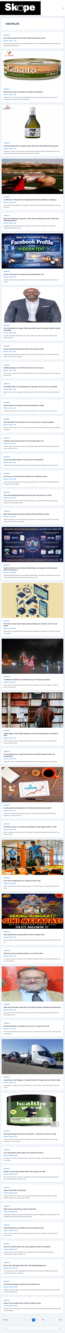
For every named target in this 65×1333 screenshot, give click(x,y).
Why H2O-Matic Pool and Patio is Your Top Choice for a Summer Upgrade (29, 422)
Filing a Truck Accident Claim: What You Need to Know (22, 1303)
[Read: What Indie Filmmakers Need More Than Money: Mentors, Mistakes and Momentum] (32, 984)
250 (43, 1320)
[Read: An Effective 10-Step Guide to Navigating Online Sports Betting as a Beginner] (32, 176)
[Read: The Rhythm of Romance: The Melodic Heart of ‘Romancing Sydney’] (32, 656)
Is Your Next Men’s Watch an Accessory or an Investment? (23, 460)
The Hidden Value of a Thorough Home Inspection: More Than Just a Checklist (30, 387)
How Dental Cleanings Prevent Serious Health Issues (22, 1284)
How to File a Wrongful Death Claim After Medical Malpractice (25, 1265)
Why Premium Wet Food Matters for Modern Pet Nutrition (23, 92)
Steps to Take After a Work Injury (15, 1190)
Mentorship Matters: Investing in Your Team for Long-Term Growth (26, 1026)
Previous (5, 1320)
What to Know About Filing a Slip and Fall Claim (20, 1209)
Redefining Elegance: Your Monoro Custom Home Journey (24, 368)
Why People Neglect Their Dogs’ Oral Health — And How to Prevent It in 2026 (30, 1134)
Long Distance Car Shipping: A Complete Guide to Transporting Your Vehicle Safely (32, 1080)
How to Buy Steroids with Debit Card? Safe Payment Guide (24, 349)
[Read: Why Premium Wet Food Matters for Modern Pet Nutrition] (32, 68)
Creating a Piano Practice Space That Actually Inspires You (24, 441)
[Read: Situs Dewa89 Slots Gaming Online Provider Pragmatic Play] (32, 911)
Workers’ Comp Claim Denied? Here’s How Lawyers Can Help (24, 1171)
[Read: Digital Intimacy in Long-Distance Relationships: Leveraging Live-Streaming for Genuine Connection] (32, 544)
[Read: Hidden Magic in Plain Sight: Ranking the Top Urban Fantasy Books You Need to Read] (32, 710)
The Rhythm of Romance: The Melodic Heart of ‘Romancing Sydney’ (27, 680)
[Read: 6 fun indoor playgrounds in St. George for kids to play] (32, 857)
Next (61, 1320)
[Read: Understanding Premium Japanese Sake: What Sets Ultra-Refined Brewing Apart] (32, 122)
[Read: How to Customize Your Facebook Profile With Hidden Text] (32, 251)
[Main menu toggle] (63, 8)
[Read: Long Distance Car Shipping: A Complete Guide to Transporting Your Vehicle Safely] (32, 1056)
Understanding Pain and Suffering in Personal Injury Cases (24, 1228)
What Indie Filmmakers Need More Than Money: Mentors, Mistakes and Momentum (32, 1007)
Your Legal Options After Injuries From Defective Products (23, 1153)
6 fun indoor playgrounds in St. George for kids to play (22, 881)
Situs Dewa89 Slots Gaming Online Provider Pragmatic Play (24, 935)
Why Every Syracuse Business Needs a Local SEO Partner (23, 953)
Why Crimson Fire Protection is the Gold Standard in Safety (24, 405)
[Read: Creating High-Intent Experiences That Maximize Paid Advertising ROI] (32, 784)
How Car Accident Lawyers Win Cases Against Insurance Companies (27, 1247)
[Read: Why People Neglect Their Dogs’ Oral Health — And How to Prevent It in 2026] (32, 1110)
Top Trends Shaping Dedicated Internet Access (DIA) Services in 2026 (27, 495)
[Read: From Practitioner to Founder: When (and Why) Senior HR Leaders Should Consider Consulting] (32, 305)
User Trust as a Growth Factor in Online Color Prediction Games (25, 476)
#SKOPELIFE (7, 35)
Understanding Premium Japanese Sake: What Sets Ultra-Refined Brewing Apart (31, 146)
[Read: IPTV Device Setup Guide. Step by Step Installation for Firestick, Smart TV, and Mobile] (32, 600)
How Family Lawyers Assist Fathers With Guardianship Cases (25, 38)
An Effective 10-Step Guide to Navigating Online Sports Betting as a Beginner (30, 200)
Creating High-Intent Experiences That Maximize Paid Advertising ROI (27, 808)
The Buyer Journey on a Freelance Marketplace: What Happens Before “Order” (30, 827)
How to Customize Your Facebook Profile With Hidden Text (24, 274)
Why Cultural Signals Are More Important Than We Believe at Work (26, 514)
